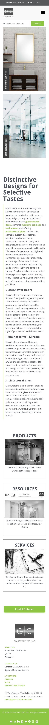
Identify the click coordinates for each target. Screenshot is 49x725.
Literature (10, 676)
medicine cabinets (31, 224)
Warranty (9, 657)
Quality (8, 653)
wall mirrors (11, 228)
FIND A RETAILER (33, 3)
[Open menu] (43, 12)
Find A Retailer (24, 609)
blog (7, 682)
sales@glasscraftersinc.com (18, 699)
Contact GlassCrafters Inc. (17, 666)
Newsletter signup (15, 685)
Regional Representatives (17, 670)
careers (9, 679)
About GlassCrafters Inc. (16, 650)
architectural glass (15, 231)
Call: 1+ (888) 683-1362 (15, 3)
